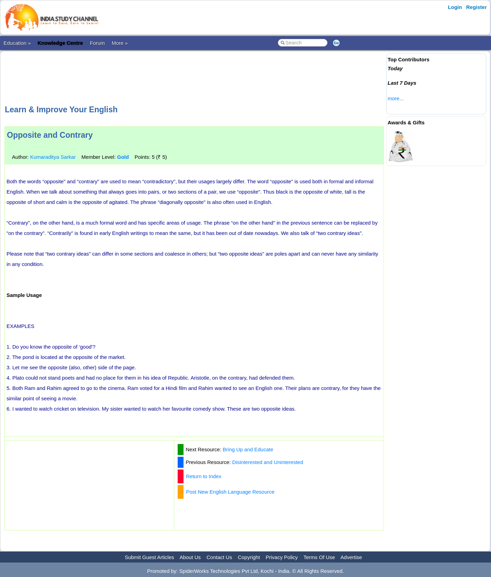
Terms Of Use (319, 557)
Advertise (351, 557)
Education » (17, 43)
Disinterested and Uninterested (267, 462)
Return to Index (203, 476)
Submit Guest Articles (149, 557)
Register (476, 7)
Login (455, 7)
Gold (123, 157)
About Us (190, 557)
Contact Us (219, 557)
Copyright (249, 557)
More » (120, 43)
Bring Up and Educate (248, 449)
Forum (97, 43)
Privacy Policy (282, 557)
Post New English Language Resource (230, 492)
